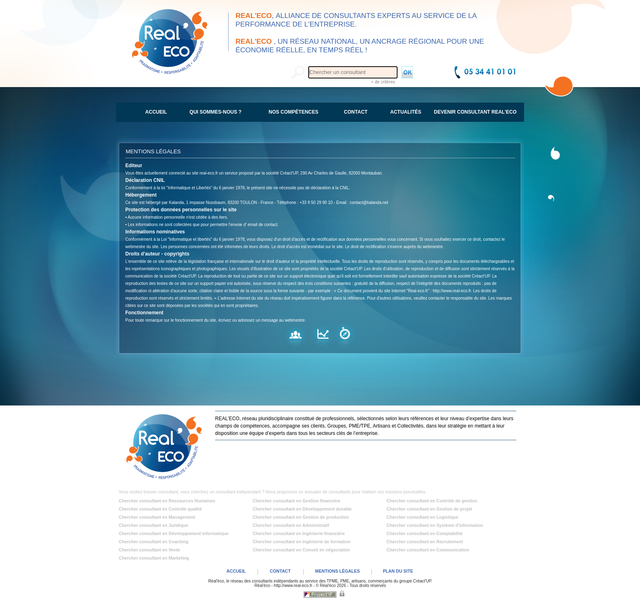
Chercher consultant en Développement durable (302, 508)
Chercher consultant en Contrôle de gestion (432, 500)
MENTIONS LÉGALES (337, 571)
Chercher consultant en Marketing (154, 557)
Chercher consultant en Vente (149, 549)
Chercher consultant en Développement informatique (174, 533)
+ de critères (383, 81)
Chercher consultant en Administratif (291, 525)
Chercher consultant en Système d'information (435, 525)
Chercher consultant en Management (157, 517)
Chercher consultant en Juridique (153, 525)
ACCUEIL (236, 571)
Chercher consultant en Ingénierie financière (299, 533)
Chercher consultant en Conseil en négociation (301, 549)
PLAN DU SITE (398, 571)
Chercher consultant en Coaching (154, 541)
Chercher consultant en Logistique (422, 517)
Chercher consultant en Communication (428, 549)
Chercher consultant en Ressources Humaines (167, 500)
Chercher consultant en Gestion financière (296, 500)
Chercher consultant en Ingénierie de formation (302, 541)
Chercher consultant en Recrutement (425, 541)
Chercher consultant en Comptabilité (425, 533)
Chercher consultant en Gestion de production (301, 517)
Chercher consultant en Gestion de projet (429, 508)
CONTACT (280, 571)
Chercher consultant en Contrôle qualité (160, 508)
